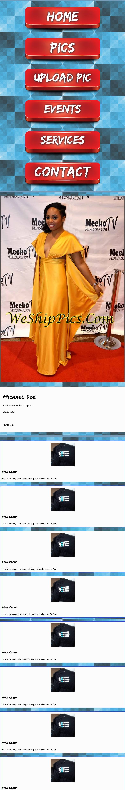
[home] (62, 5)
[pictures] (62, 36)
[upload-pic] (62, 67)
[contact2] (62, 160)
